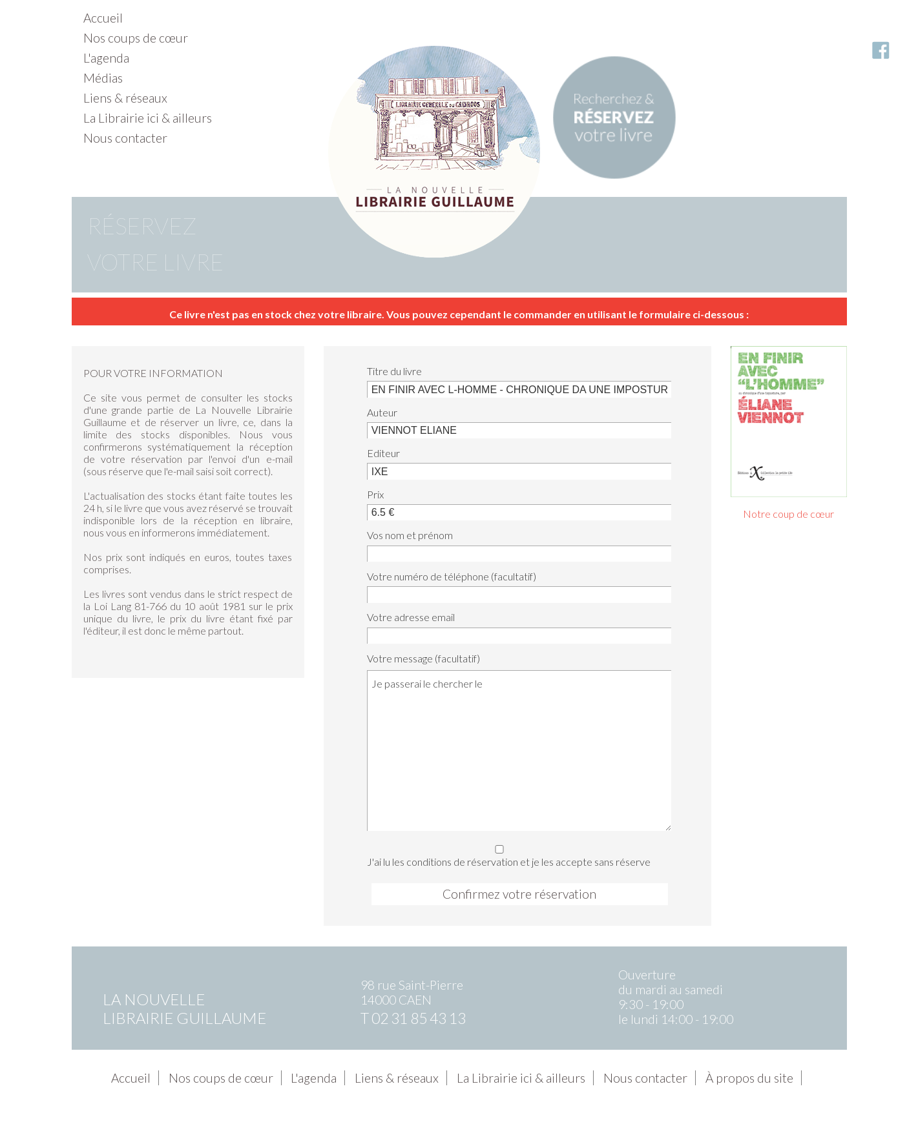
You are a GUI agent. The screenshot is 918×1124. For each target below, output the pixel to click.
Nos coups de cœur (135, 37)
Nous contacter (125, 137)
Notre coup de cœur (788, 513)
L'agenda (106, 57)
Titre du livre (394, 371)
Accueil (103, 17)
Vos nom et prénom (410, 535)
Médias (103, 77)
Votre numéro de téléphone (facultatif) (451, 576)
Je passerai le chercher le (519, 750)
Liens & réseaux (125, 97)
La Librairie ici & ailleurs (147, 117)
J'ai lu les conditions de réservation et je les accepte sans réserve (515, 854)
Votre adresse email (411, 617)
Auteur (382, 412)
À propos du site (749, 1077)
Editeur (383, 453)
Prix (375, 494)
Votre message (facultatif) (423, 658)
